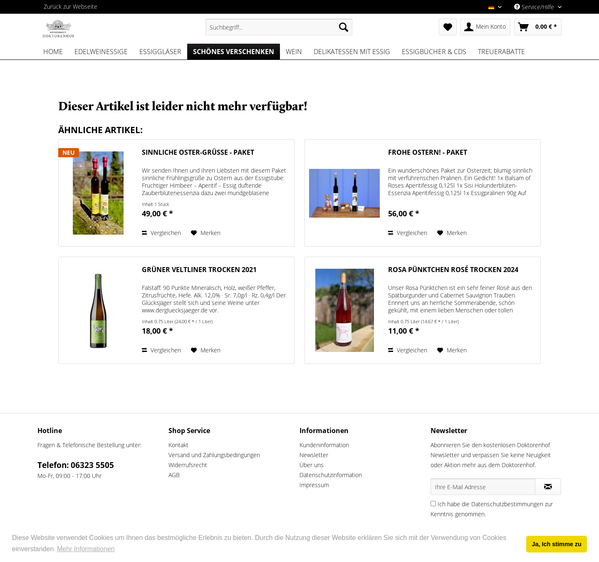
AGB (174, 475)
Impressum (314, 485)
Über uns (312, 465)
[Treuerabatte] (501, 51)
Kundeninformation (324, 445)
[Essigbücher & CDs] (434, 51)
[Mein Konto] (485, 27)
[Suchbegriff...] (278, 27)
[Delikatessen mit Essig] (352, 51)
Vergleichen (161, 233)
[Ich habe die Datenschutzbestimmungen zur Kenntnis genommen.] (433, 503)
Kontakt (178, 445)
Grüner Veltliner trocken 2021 (199, 269)
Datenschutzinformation (331, 475)
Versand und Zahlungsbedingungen (214, 455)
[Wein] (294, 51)
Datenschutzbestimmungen (507, 504)
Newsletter (314, 455)
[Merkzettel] (448, 27)
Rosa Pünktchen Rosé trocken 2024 (453, 269)
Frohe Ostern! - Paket (427, 152)
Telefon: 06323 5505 (75, 465)
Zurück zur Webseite (70, 6)
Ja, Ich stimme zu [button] (557, 544)
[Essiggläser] (160, 51)
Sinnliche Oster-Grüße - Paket (198, 152)
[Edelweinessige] (101, 51)
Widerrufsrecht (187, 465)
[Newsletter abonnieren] (548, 486)
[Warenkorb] (538, 27)
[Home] (53, 51)
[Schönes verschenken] (233, 51)
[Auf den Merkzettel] (205, 233)
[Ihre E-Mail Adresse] (483, 486)
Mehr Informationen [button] (86, 548)
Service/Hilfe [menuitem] (535, 7)
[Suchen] (343, 27)
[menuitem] (278, 27)
